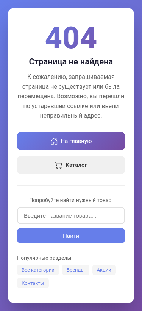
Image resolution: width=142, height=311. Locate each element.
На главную (71, 141)
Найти (71, 235)
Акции (104, 270)
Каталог (71, 165)
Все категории (38, 270)
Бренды (76, 270)
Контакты (33, 283)
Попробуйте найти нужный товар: (71, 200)
